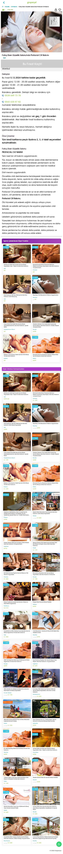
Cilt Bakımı (14, 6)
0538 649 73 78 (13, 95)
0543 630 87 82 (13, 101)
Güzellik (7, 6)
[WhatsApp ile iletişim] (59, 844)
